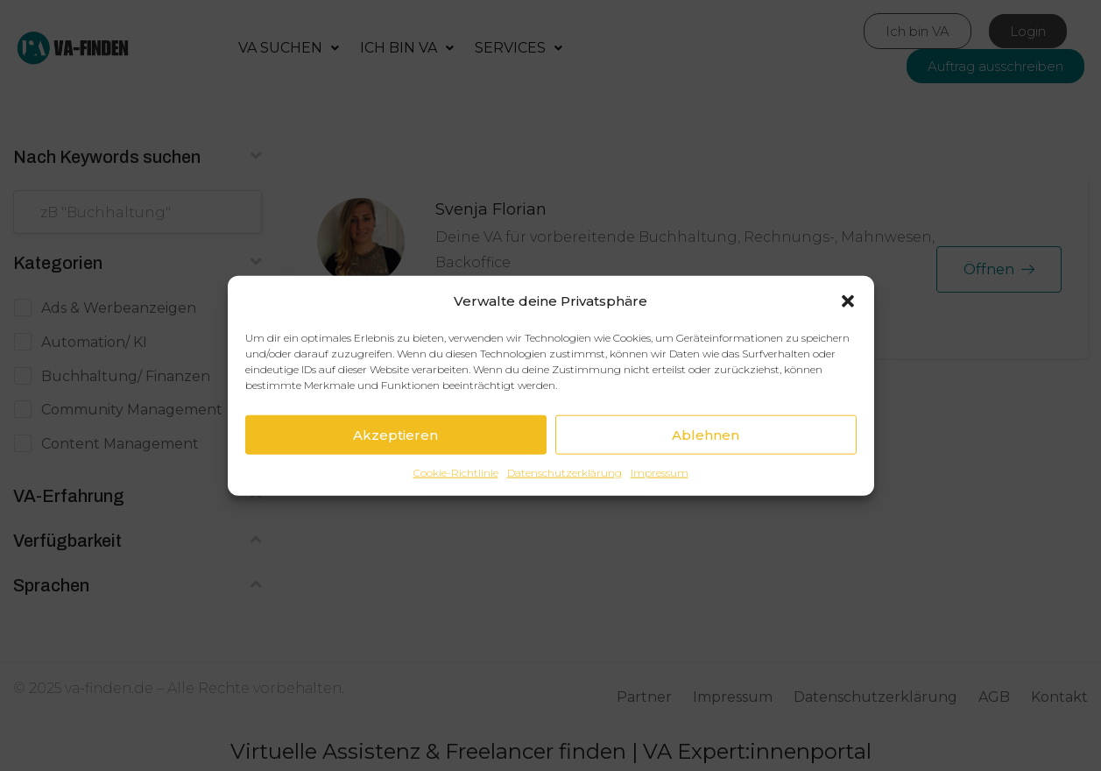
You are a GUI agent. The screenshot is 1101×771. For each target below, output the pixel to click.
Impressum (659, 472)
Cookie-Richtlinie (455, 472)
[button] (848, 301)
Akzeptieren (395, 435)
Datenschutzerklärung (564, 472)
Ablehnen (705, 435)
